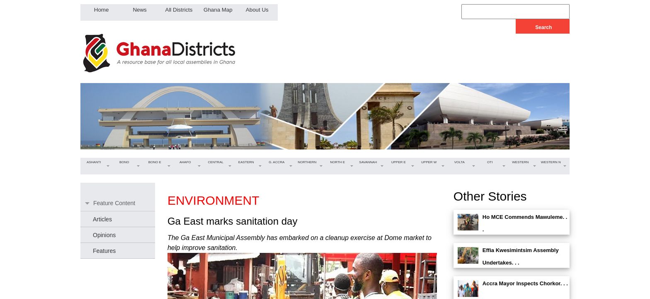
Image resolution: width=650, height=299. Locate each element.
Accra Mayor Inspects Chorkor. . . (525, 283)
